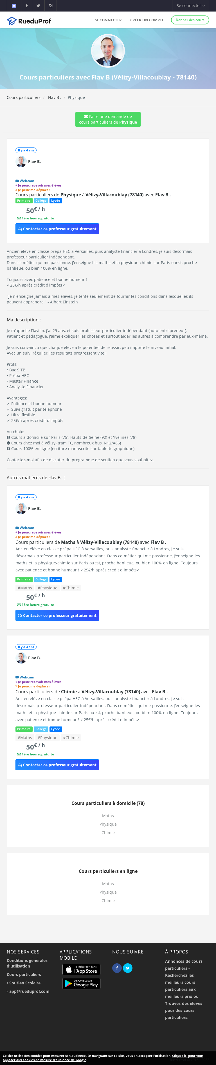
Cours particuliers (23, 97)
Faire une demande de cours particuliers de (108, 119)
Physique (108, 824)
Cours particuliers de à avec (93, 195)
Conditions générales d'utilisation (27, 963)
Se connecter (108, 19)
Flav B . (54, 97)
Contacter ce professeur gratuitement (57, 228)
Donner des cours (190, 19)
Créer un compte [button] (147, 19)
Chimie (108, 832)
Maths (108, 815)
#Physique (47, 588)
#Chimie (71, 588)
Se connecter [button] (191, 5)
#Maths (25, 588)
